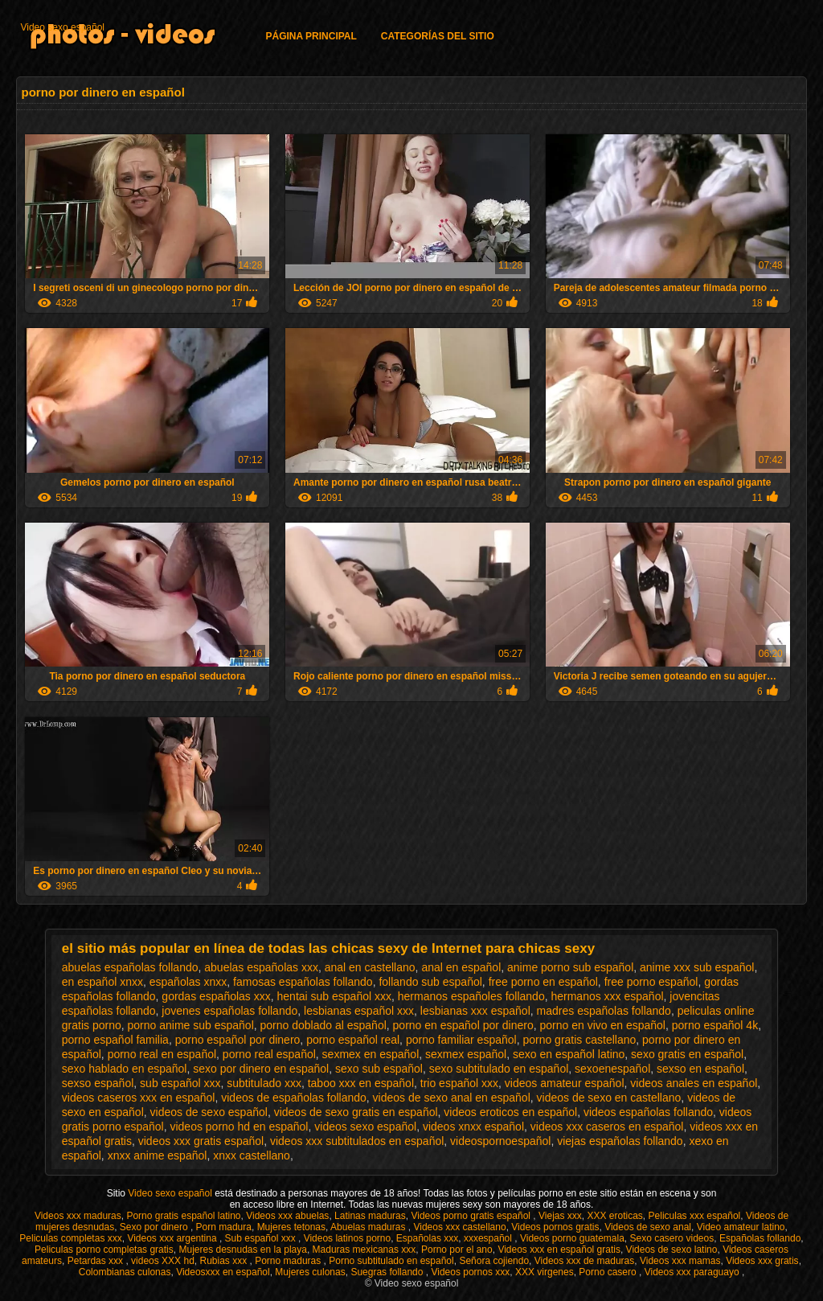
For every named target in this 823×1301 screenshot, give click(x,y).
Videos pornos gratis (555, 1227)
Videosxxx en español (223, 1272)
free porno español (651, 981)
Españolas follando (759, 1238)
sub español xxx (180, 1083)
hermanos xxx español (607, 996)
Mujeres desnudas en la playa (242, 1249)
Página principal (310, 36)
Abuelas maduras (369, 1227)
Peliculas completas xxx (70, 1238)
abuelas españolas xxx (261, 967)
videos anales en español (693, 1083)
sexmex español (465, 1054)
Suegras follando (387, 1272)
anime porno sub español (570, 967)
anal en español (461, 967)
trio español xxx (459, 1083)
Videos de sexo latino (672, 1249)
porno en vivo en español (602, 1025)
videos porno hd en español (239, 1126)
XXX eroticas (614, 1215)
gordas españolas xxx (216, 996)
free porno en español (543, 981)
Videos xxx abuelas (287, 1215)
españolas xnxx (188, 981)
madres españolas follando (604, 1010)
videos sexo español (365, 1126)
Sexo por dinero (155, 1227)
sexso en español (700, 1068)
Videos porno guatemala (572, 1238)
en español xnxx (102, 981)
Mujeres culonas (310, 1272)
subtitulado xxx (264, 1083)
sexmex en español (371, 1054)
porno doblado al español (323, 1025)
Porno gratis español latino (183, 1215)
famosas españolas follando (303, 981)
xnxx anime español (157, 1155)
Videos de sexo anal (647, 1227)
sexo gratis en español (687, 1054)
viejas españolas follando (619, 1141)
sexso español (98, 1083)
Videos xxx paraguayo (693, 1272)
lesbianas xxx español (475, 1010)
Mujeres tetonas (291, 1227)
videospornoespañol (500, 1141)
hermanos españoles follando (471, 996)
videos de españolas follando (293, 1097)
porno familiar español (461, 1039)
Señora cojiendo (494, 1260)
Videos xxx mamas (680, 1260)
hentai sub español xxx (334, 996)
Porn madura (224, 1227)
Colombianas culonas (125, 1272)
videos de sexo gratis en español (356, 1112)
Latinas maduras (370, 1215)
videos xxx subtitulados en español (357, 1141)
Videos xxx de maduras (584, 1260)
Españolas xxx (427, 1238)
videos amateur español (564, 1083)
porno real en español (162, 1054)
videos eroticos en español (510, 1112)
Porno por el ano (457, 1249)
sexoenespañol (612, 1068)
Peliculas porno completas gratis (104, 1249)
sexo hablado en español (124, 1068)
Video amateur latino (741, 1227)
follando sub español (430, 981)
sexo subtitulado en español (499, 1068)
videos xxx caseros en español (607, 1126)
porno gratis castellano (579, 1039)
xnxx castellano (251, 1155)
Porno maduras (289, 1260)
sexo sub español (379, 1068)
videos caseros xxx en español (138, 1097)
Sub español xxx (261, 1238)
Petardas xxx (97, 1260)
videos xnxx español (473, 1126)
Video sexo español (62, 27)
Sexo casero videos (671, 1238)
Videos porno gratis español (472, 1215)
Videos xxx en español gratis (558, 1249)
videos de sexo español (209, 1112)
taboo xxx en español (361, 1083)
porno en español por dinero (463, 1025)
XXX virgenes (544, 1272)
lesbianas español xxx (359, 1010)
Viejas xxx (560, 1215)
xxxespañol (489, 1238)
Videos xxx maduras (78, 1215)
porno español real (352, 1039)
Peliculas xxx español (695, 1215)
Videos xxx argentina (173, 1238)
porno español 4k (715, 1025)
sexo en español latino (568, 1054)
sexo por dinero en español (261, 1068)
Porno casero (609, 1272)
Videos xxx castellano (459, 1227)
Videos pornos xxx (470, 1272)
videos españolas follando (648, 1112)
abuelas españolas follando (130, 967)
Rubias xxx (224, 1260)
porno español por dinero (238, 1039)
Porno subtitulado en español (391, 1260)
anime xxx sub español (697, 967)
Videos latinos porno (347, 1238)
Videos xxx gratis (762, 1260)
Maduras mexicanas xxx (364, 1249)
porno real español (269, 1054)
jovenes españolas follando (229, 1010)
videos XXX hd (162, 1260)
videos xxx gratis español (201, 1141)
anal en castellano (370, 967)
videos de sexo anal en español (451, 1097)
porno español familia (115, 1039)
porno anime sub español (191, 1025)
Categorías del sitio (437, 36)
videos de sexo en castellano (609, 1097)
